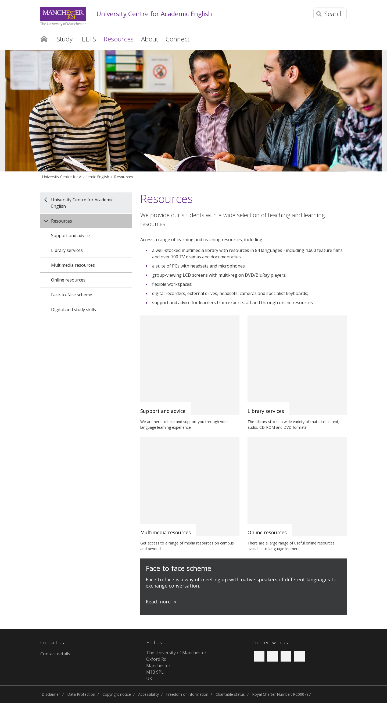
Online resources (68, 280)
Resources (123, 176)
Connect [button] (177, 38)
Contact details (55, 654)
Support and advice (70, 235)
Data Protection (81, 694)
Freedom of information (187, 694)
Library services (67, 250)
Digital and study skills (73, 309)
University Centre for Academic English (154, 14)
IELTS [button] (88, 38)
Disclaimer (51, 694)
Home (44, 38)
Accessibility (148, 694)
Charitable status (230, 694)
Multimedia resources (73, 265)
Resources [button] (118, 38)
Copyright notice (116, 694)
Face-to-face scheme (71, 295)
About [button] (149, 38)
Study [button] (65, 38)
